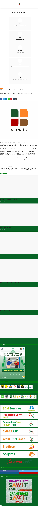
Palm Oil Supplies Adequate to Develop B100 (8, 255)
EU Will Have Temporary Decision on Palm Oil (8, 199)
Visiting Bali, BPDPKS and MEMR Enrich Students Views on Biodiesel (10, 169)
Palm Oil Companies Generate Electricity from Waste (9, 338)
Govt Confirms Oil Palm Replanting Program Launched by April (28, 169)
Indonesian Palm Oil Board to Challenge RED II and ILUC (10, 282)
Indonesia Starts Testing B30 (5, 227)
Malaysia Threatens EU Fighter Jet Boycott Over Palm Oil (10, 310)
